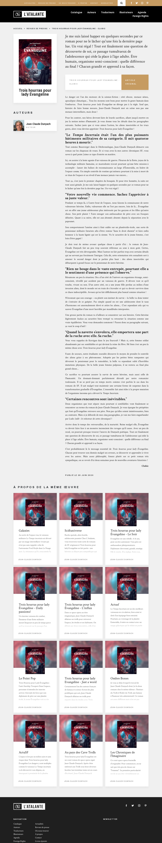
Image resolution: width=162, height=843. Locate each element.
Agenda (142, 12)
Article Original (131, 82)
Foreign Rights (141, 16)
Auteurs (91, 12)
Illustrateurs (126, 12)
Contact (94, 3)
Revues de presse (47, 3)
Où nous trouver (67, 3)
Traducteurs (107, 12)
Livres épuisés (41, 841)
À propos (82, 3)
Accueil (18, 28)
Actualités (29, 3)
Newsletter (107, 3)
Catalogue (76, 12)
